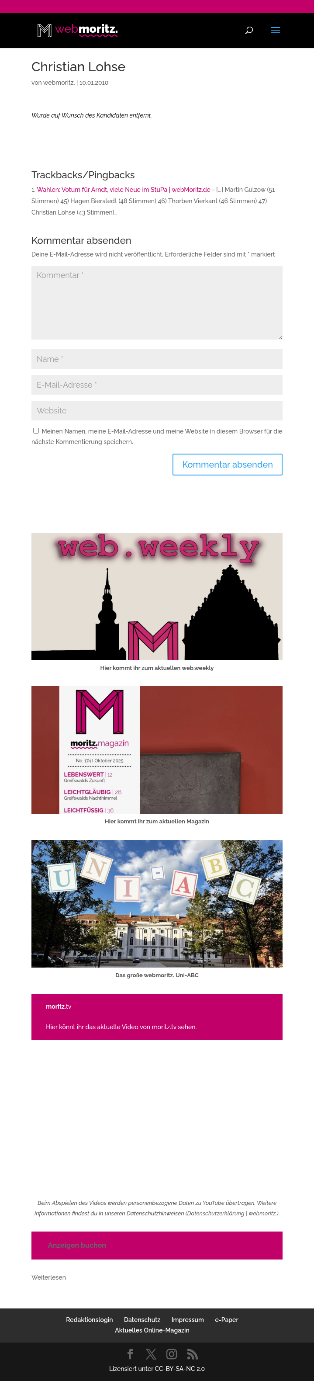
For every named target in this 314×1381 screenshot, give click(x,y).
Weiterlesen (48, 1278)
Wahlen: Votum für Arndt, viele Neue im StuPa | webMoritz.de (123, 189)
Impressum (188, 1319)
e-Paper (226, 1319)
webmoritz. (59, 82)
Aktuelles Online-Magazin (152, 1330)
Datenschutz (142, 1319)
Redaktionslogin (89, 1319)
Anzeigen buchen (77, 1245)
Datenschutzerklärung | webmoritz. (232, 1213)
